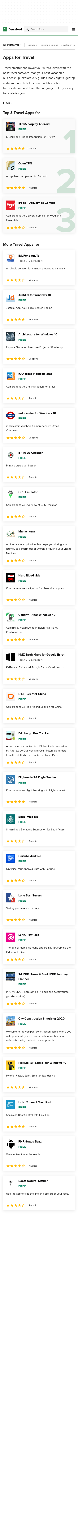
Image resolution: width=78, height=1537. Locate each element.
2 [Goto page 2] (19, 1218)
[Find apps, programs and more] (46, 29)
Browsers (32, 45)
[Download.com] (12, 29)
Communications (49, 45)
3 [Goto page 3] (31, 1218)
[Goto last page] (68, 1219)
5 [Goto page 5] (55, 1218)
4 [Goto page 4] (43, 1218)
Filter (8, 103)
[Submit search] (27, 29)
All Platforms (12, 45)
